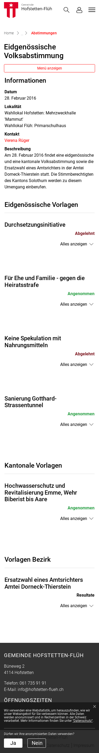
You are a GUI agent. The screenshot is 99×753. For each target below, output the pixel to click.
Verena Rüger (16, 140)
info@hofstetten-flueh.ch (41, 689)
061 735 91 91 (33, 683)
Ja (13, 743)
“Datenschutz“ (83, 721)
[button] (66, 10)
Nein (37, 743)
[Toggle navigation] (91, 9)
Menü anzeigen (49, 68)
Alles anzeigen (73, 244)
